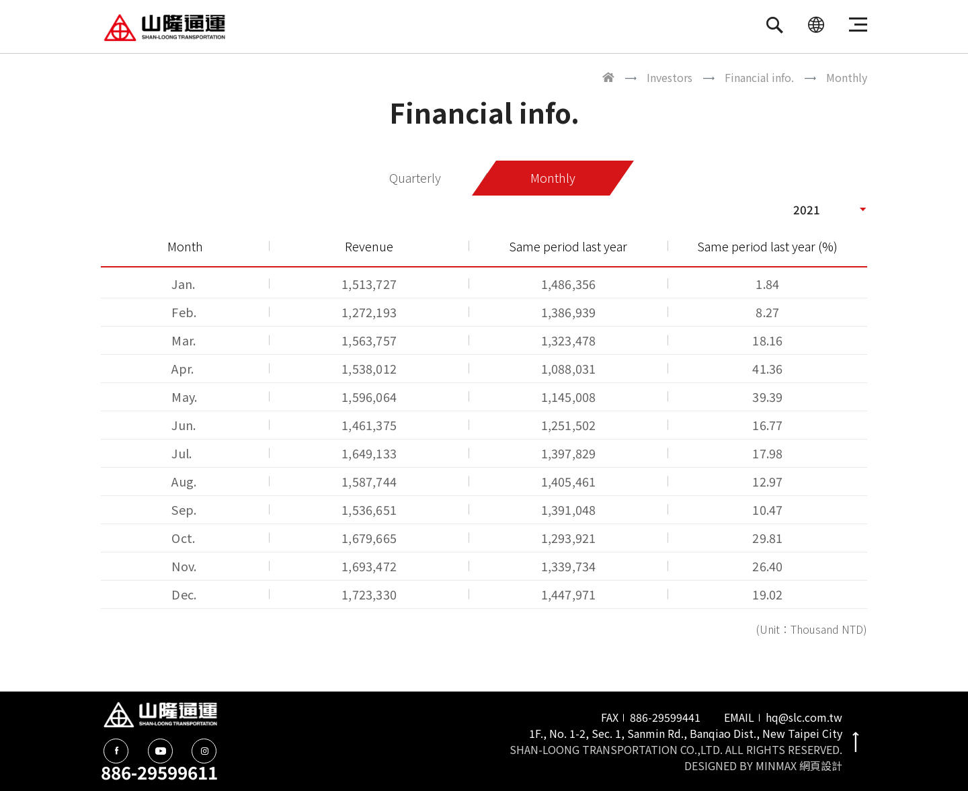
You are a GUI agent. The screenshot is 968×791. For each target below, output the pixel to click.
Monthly (552, 178)
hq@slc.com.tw (804, 717)
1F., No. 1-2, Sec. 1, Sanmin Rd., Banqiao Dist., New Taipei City (685, 733)
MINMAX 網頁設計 (799, 765)
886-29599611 (159, 771)
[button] (830, 209)
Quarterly (416, 178)
